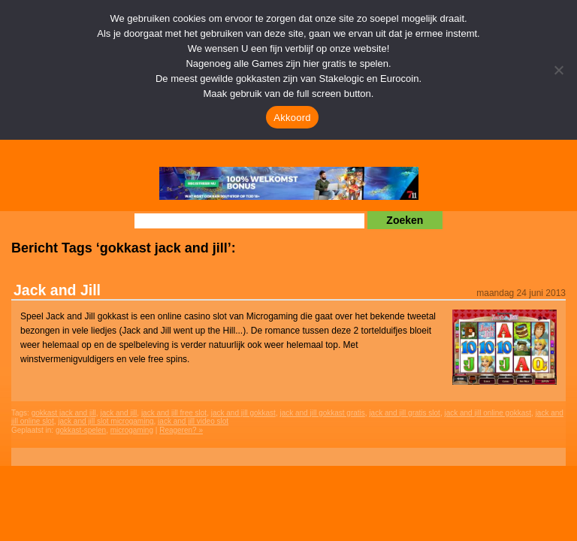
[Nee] (558, 69)
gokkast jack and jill (64, 413)
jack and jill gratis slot (404, 413)
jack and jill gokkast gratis (321, 413)
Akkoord (291, 117)
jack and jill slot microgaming (105, 421)
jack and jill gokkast (243, 413)
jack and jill (118, 413)
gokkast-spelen (81, 430)
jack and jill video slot (193, 421)
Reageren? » (181, 430)
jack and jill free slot (174, 413)
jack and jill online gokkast (487, 413)
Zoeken (404, 220)
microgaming (131, 430)
